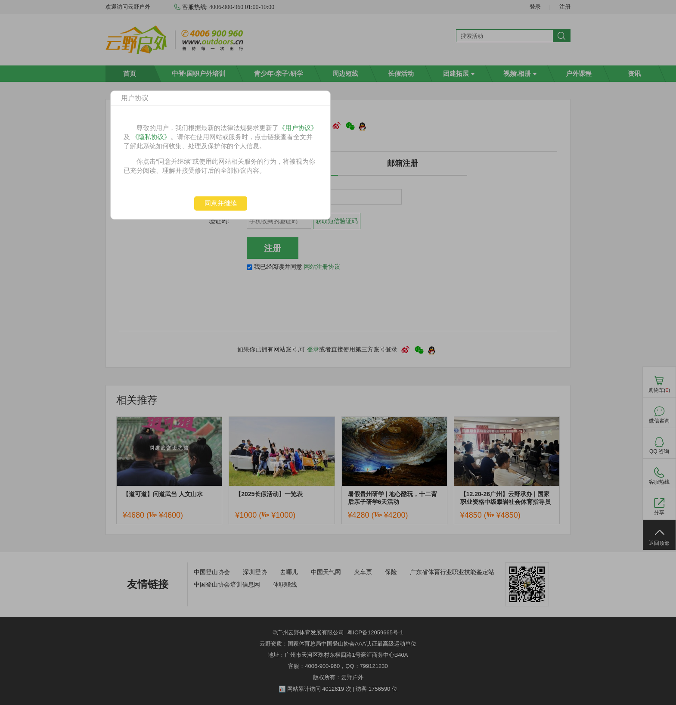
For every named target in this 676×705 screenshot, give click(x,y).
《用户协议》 (298, 127)
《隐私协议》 (151, 136)
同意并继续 (221, 203)
